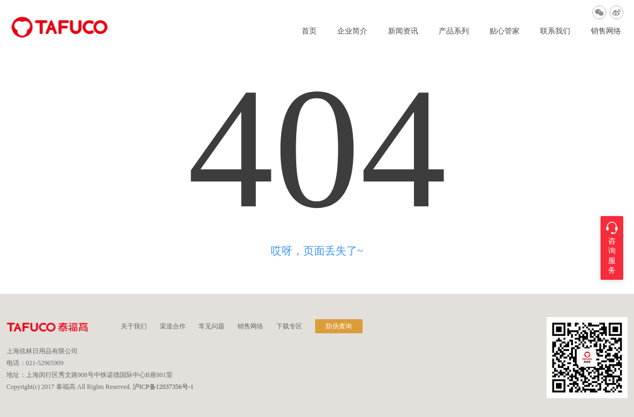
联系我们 (555, 31)
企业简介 (352, 31)
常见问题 (211, 326)
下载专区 (289, 326)
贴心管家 (504, 31)
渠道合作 (173, 326)
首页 (309, 31)
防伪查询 (339, 326)
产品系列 (454, 31)
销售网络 (606, 31)
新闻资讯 (403, 31)
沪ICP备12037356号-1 (163, 387)
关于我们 (134, 326)
